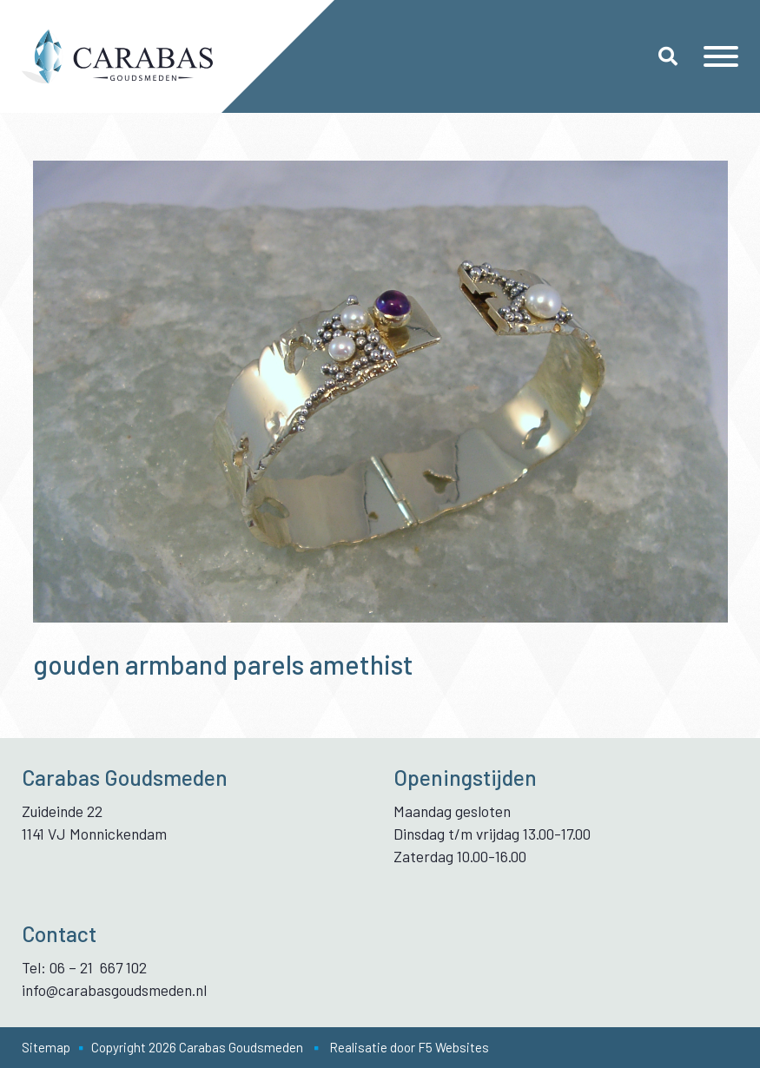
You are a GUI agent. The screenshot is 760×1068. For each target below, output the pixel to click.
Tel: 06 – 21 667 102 (84, 967)
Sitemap (46, 1047)
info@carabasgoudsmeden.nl (114, 989)
